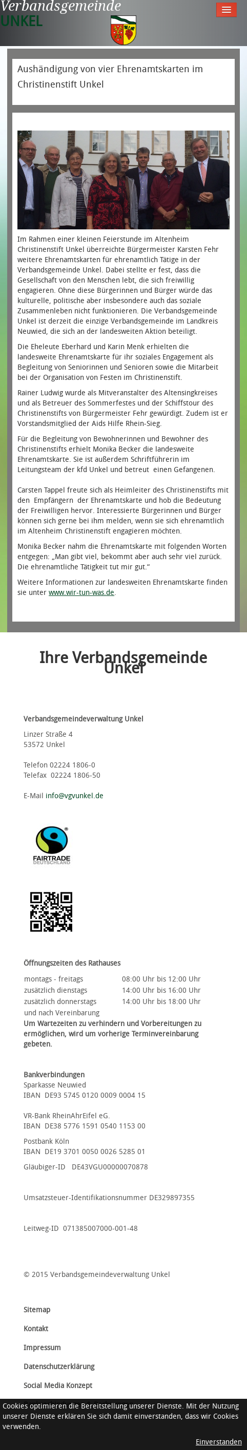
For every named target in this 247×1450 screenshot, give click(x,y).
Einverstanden (219, 1442)
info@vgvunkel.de (75, 796)
